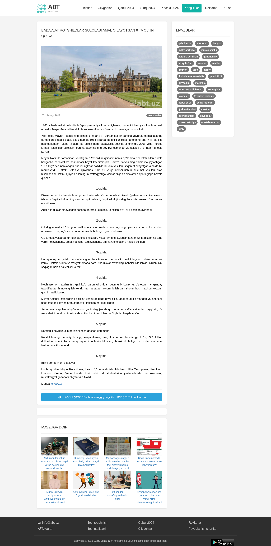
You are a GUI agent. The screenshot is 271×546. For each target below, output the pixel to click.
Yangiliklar (192, 8)
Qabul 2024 (126, 8)
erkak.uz (56, 383)
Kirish (227, 8)
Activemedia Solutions (125, 540)
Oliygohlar (105, 8)
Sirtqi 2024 (147, 8)
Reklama (211, 8)
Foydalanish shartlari (203, 528)
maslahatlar (154, 115)
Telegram (45, 528)
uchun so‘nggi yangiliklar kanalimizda (102, 397)
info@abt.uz (48, 522)
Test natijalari (97, 528)
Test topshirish (98, 522)
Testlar (87, 8)
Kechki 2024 (170, 8)
